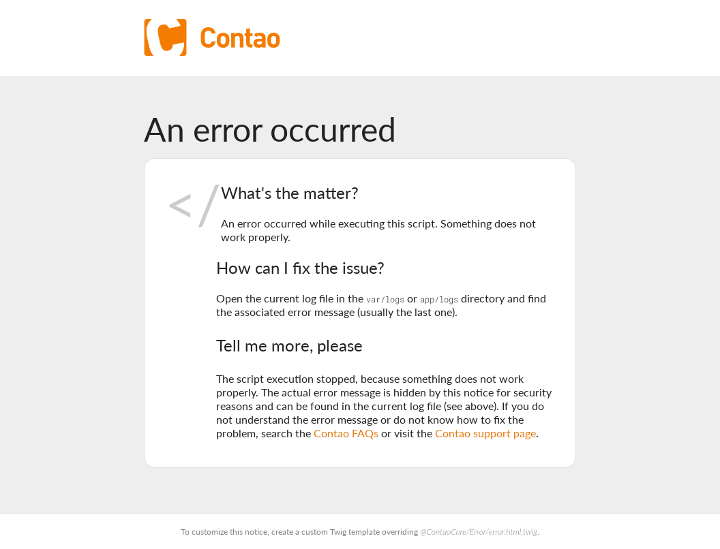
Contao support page (485, 432)
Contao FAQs (346, 432)
